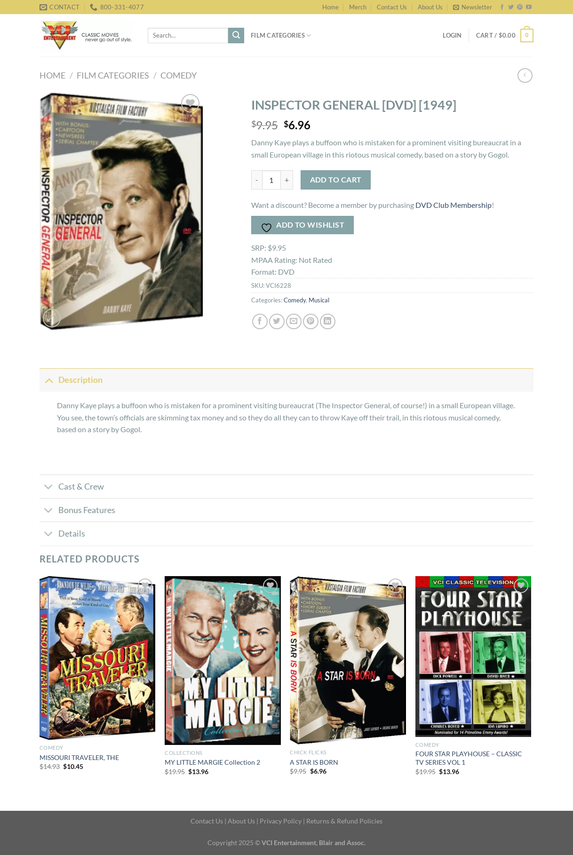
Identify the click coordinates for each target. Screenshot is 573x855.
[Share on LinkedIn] (327, 321)
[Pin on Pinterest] (310, 321)
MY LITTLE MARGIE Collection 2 (212, 762)
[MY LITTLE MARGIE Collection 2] (223, 660)
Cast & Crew (72, 487)
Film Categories (281, 35)
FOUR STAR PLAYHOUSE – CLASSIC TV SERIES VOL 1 (468, 758)
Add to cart (336, 179)
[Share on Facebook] (260, 321)
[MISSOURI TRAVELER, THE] (98, 658)
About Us (430, 7)
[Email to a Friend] (294, 321)
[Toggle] (49, 380)
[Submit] (236, 36)
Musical (319, 300)
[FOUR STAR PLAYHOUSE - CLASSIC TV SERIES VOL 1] (473, 656)
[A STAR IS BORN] (348, 660)
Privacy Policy (281, 821)
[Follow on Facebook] (502, 7)
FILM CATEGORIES (113, 75)
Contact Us (392, 7)
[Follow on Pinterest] (520, 7)
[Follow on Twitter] (511, 7)
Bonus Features (77, 511)
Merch (357, 7)
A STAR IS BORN (314, 762)
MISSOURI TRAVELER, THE (79, 757)
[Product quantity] (271, 179)
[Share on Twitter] (277, 321)
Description (71, 380)
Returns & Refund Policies (344, 821)
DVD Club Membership (453, 204)
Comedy (178, 75)
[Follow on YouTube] (529, 7)
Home (330, 7)
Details (62, 535)
